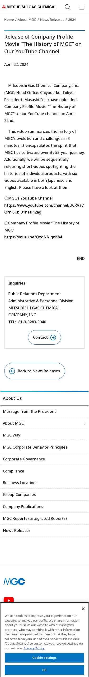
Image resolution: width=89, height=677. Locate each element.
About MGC (27, 19)
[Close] (83, 611)
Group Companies (19, 494)
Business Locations (20, 482)
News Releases (52, 19)
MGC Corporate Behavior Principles (35, 447)
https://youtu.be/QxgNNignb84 (33, 237)
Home (9, 19)
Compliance (13, 471)
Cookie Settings (44, 660)
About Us (12, 398)
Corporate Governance (24, 459)
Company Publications (23, 506)
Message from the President (29, 411)
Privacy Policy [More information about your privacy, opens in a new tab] (34, 650)
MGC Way (11, 435)
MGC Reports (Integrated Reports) (35, 518)
